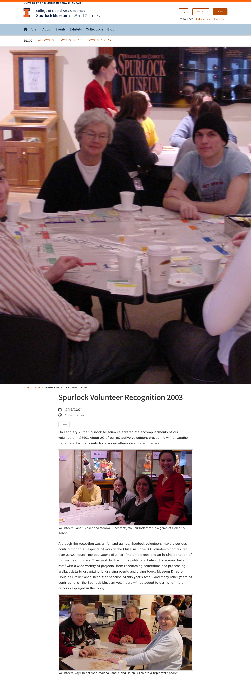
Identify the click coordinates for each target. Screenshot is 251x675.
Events (60, 29)
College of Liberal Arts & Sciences (60, 10)
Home (26, 387)
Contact (200, 11)
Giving (220, 11)
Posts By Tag (71, 40)
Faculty (219, 19)
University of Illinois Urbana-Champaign (54, 3)
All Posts (46, 40)
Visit (35, 29)
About (47, 29)
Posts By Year (100, 40)
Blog (110, 29)
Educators (203, 19)
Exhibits (76, 29)
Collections (94, 29)
